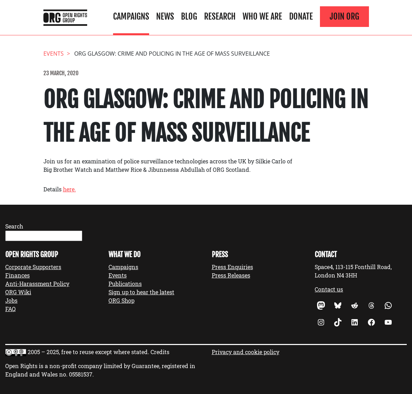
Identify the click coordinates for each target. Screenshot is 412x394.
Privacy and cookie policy (245, 352)
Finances (17, 275)
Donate (301, 16)
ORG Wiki (18, 292)
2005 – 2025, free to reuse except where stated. (88, 352)
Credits (160, 352)
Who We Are (262, 16)
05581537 (80, 374)
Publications (125, 283)
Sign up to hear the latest (141, 292)
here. (69, 189)
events (53, 53)
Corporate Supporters (33, 266)
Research (220, 16)
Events (118, 275)
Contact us (329, 289)
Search (14, 226)
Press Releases (231, 275)
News (165, 16)
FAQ (10, 308)
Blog (189, 16)
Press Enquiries (232, 266)
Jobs (11, 300)
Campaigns (131, 16)
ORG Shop (121, 300)
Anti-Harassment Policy (37, 283)
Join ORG (344, 16)
